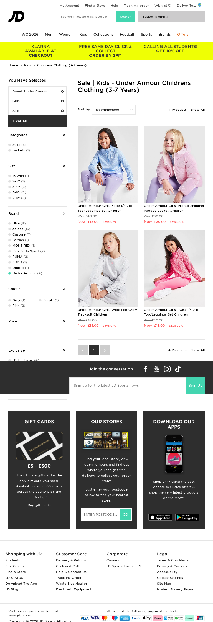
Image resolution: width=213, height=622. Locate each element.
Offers (182, 34)
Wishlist (160, 5)
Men (48, 34)
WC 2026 (30, 34)
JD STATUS (14, 578)
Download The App (21, 583)
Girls (38, 101)
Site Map (164, 583)
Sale (38, 111)
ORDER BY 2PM (106, 51)
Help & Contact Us (71, 572)
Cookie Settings (170, 578)
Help (114, 5)
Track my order (136, 5)
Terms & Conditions (173, 560)
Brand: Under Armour (38, 91)
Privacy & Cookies (172, 566)
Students (13, 560)
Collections (103, 34)
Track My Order (69, 578)
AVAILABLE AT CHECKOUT (41, 51)
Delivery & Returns (71, 560)
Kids (83, 34)
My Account (69, 5)
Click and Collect (70, 566)
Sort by (84, 109)
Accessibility (167, 572)
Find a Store (95, 5)
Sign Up (195, 385)
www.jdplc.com (20, 615)
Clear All (20, 121)
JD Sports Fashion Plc (124, 566)
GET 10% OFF (170, 48)
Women (66, 34)
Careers (112, 560)
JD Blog (12, 589)
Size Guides (15, 566)
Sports (146, 34)
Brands (165, 34)
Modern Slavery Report (176, 589)
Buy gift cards (39, 505)
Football (127, 34)
